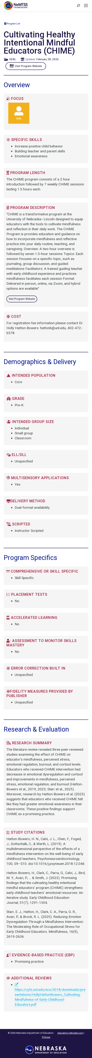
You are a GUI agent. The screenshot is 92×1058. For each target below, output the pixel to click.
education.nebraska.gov (70, 1033)
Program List (12, 23)
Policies (46, 1037)
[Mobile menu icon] (86, 5)
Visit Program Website (26, 66)
